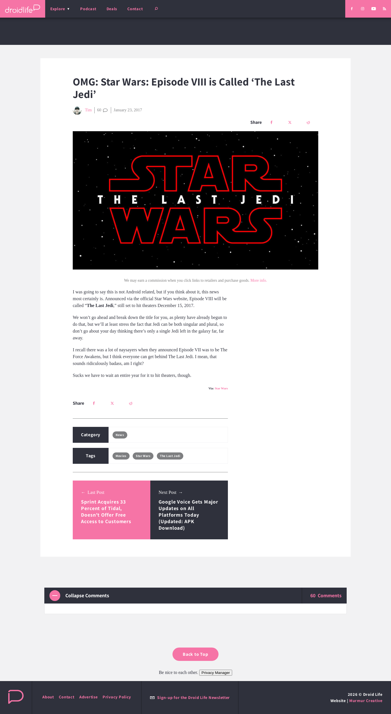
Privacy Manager (215, 673)
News (120, 435)
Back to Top (195, 654)
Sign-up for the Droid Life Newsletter (190, 697)
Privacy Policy (117, 697)
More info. (258, 280)
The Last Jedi (170, 456)
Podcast (88, 8)
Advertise (88, 697)
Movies (121, 456)
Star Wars (221, 388)
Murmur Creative (365, 700)
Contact (135, 8)
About (48, 697)
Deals (112, 8)
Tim (82, 110)
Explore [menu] (57, 8)
